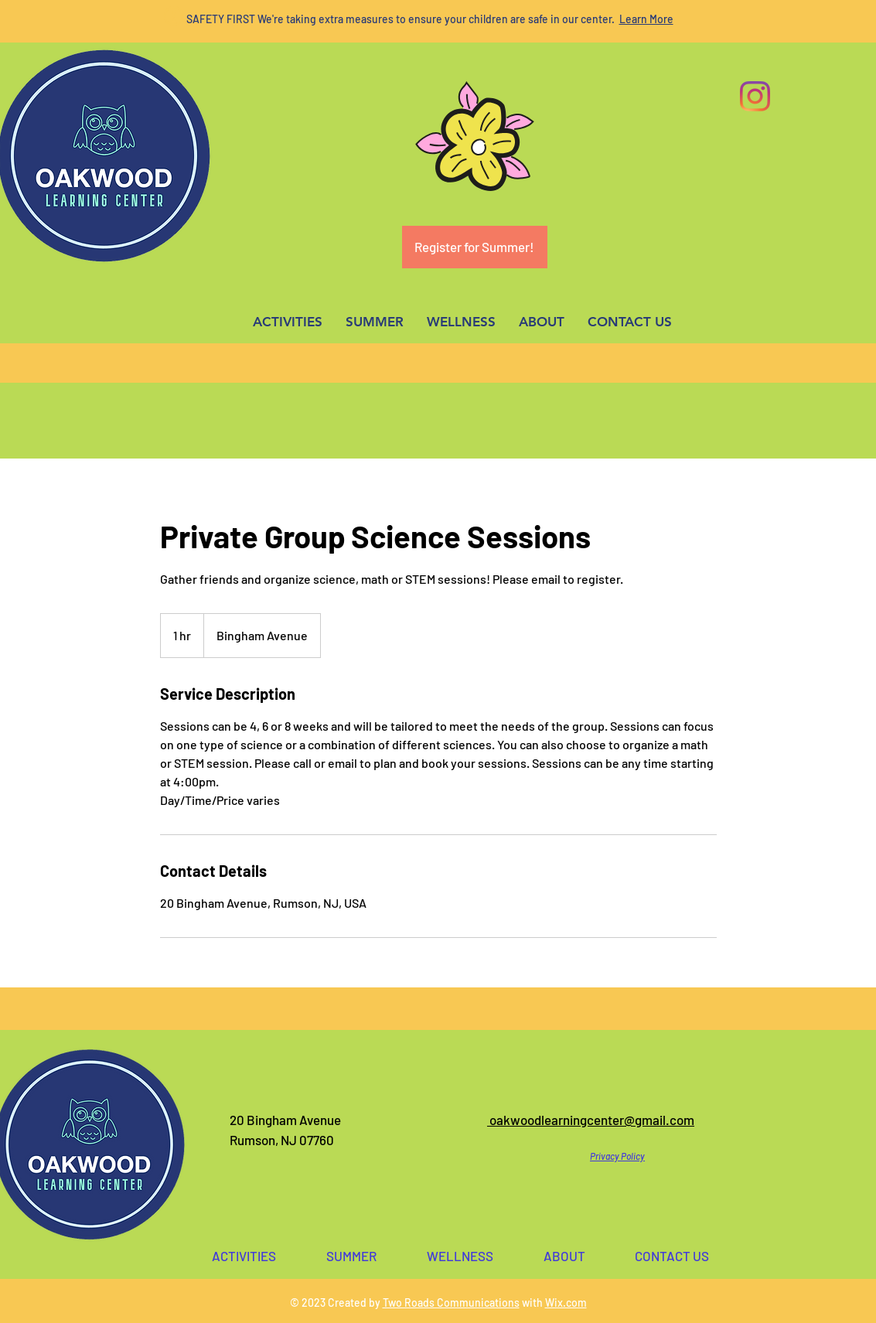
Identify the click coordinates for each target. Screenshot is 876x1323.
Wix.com (566, 1302)
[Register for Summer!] (474, 247)
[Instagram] (755, 96)
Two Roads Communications (451, 1302)
